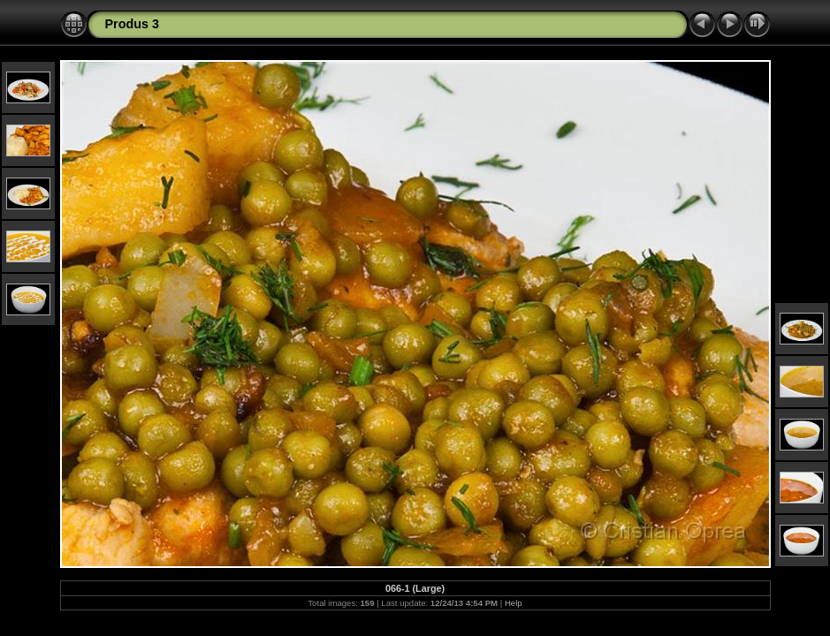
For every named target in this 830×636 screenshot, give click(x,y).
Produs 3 (132, 24)
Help (513, 603)
